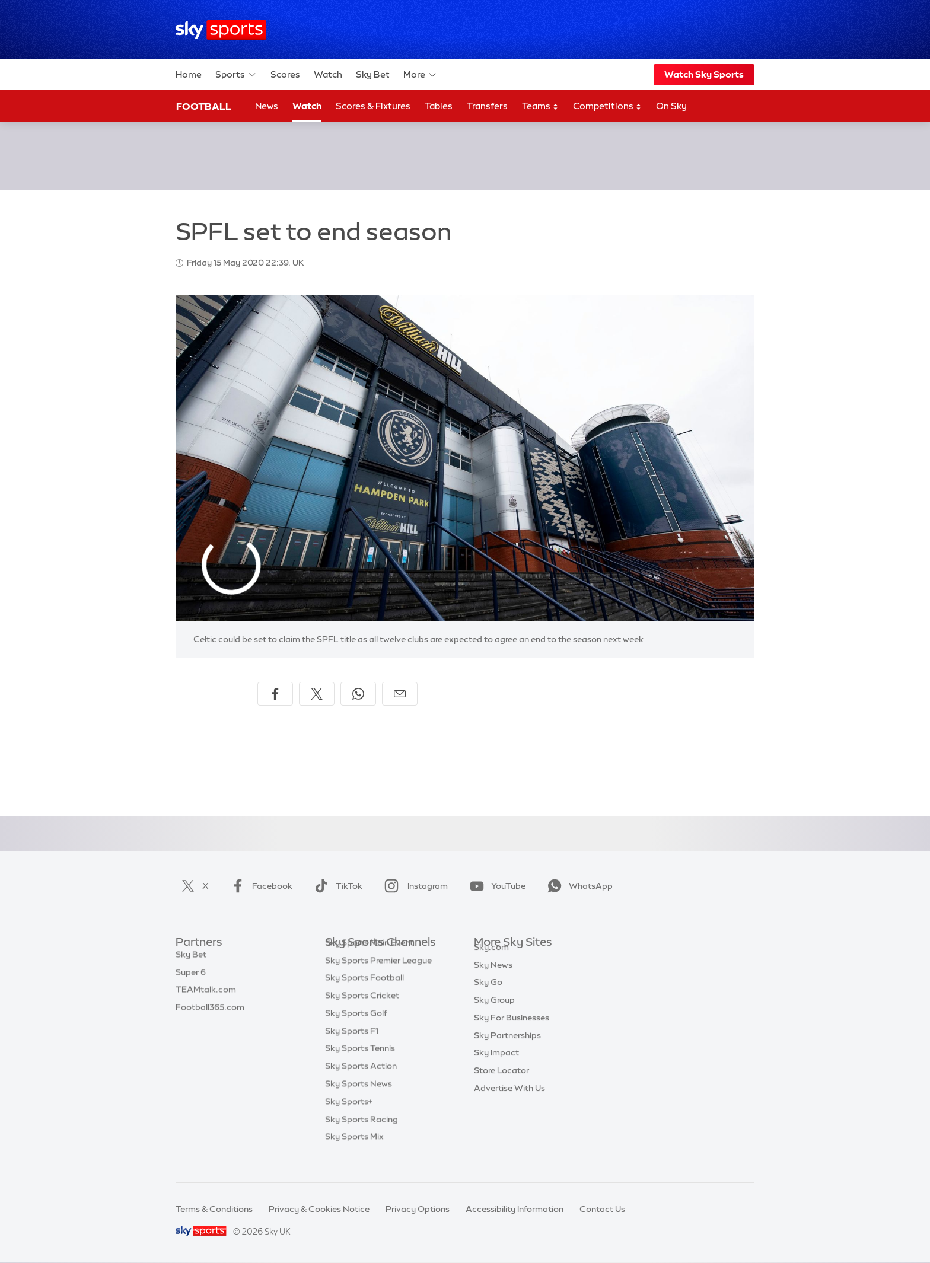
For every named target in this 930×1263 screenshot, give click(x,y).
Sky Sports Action (361, 1084)
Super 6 (191, 978)
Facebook (259, 886)
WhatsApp (578, 886)
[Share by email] (400, 694)
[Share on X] (317, 694)
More (420, 74)
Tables (439, 105)
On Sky (671, 105)
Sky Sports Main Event (369, 960)
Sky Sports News (358, 1102)
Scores (285, 74)
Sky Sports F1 (351, 1049)
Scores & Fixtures (373, 105)
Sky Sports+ (348, 1119)
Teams (540, 106)
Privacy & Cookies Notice (319, 1209)
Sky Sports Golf (356, 1031)
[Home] (221, 30)
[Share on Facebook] (275, 694)
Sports (236, 74)
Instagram (414, 886)
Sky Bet (373, 74)
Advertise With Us (509, 1102)
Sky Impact (496, 1066)
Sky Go (488, 995)
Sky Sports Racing (361, 1137)
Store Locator (501, 1084)
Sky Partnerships (507, 1049)
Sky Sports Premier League (378, 978)
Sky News (493, 978)
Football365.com (210, 1013)
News (266, 105)
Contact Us (602, 1209)
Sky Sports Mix (354, 1154)
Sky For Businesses (511, 1031)
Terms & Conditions (214, 1209)
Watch (328, 74)
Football (203, 106)
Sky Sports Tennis (360, 1066)
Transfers (487, 105)
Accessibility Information (514, 1209)
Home (189, 74)
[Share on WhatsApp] (358, 694)
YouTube (495, 886)
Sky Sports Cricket (362, 1013)
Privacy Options (418, 1209)
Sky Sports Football (364, 995)
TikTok (336, 886)
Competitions (607, 106)
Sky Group (494, 1013)
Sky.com (491, 960)
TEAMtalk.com (206, 995)
